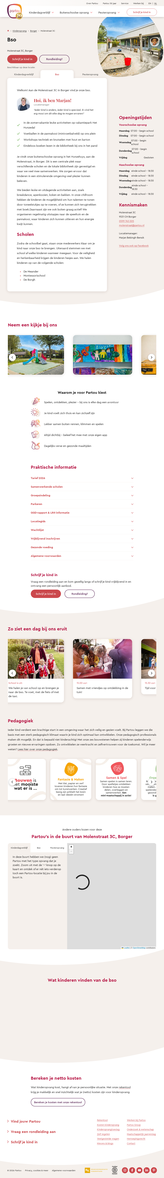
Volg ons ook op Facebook (134, 245)
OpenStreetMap (139, 948)
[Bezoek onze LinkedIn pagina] (147, 1170)
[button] (71, 847)
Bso (57, 74)
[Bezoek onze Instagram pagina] (125, 1170)
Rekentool (102, 1120)
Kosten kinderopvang (108, 1124)
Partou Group (134, 1124)
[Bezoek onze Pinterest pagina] (154, 1170)
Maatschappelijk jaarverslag (141, 1134)
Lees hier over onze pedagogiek (37, 749)
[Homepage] (8, 30)
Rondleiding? (54, 59)
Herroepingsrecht (136, 1138)
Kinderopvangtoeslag (108, 1129)
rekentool (125, 1087)
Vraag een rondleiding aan (33, 1131)
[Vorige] (12, 357)
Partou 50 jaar (109, 3)
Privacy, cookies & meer (36, 1170)
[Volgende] (151, 357)
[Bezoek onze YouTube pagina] (139, 1170)
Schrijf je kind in (22, 59)
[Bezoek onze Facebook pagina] (132, 1170)
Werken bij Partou (136, 1120)
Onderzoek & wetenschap (140, 1129)
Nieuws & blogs (105, 1143)
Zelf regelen (103, 1134)
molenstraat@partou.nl (131, 225)
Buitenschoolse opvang (74, 12)
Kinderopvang (20, 30)
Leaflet (125, 948)
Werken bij (138, 3)
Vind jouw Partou (25, 1121)
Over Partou (92, 3)
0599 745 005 (126, 221)
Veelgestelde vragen (108, 1138)
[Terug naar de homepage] (13, 10)
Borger (33, 30)
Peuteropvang (107, 12)
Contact (131, 1143)
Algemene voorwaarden (63, 1170)
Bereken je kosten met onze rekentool (58, 1102)
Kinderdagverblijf (39, 12)
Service (124, 3)
